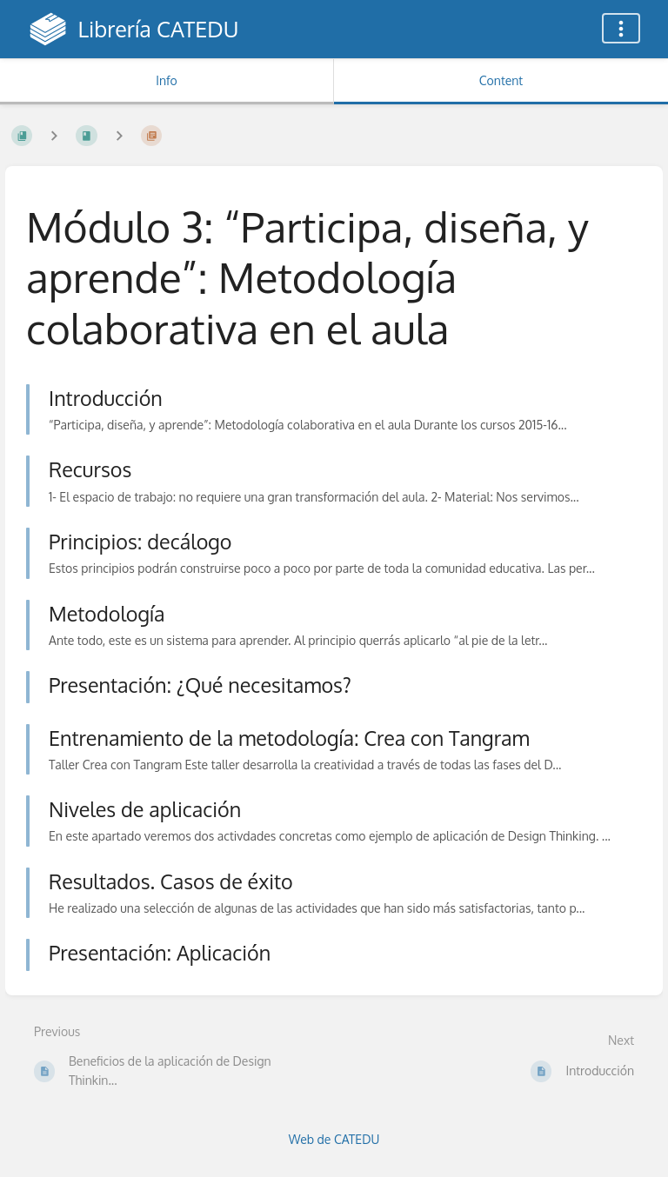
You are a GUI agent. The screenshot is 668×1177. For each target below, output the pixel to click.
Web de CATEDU (334, 1139)
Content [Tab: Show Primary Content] (501, 80)
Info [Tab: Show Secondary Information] (166, 80)
